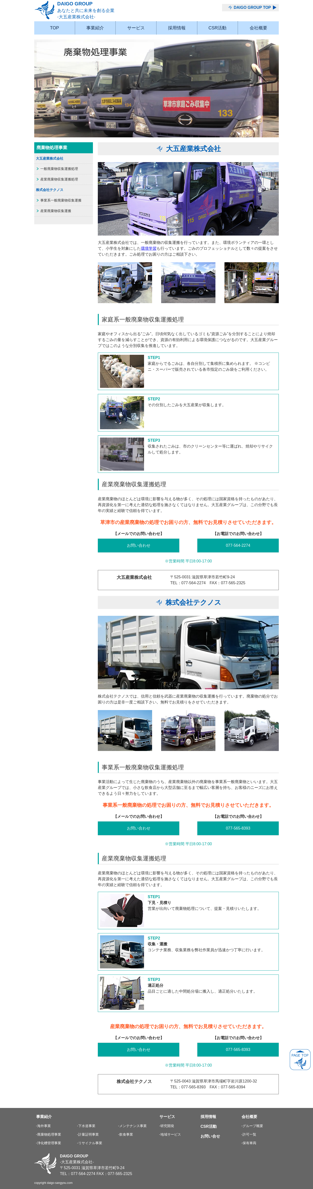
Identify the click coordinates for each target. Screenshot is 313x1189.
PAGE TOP (300, 1059)
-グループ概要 (252, 1126)
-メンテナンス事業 (132, 1126)
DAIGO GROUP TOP (252, 7)
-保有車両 (248, 1143)
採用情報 (177, 27)
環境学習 (148, 248)
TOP (54, 27)
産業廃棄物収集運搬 (55, 211)
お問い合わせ (138, 545)
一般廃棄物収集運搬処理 (59, 169)
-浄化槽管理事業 (48, 1143)
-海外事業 (43, 1126)
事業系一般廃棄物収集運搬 (60, 200)
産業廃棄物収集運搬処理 (59, 179)
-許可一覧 (248, 1134)
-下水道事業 (86, 1126)
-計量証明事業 (88, 1134)
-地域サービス (170, 1134)
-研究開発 (166, 1126)
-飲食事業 (125, 1134)
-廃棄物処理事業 (48, 1134)
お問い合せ (210, 1136)
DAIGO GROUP (93, 10)
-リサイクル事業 (89, 1143)
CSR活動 (217, 27)
